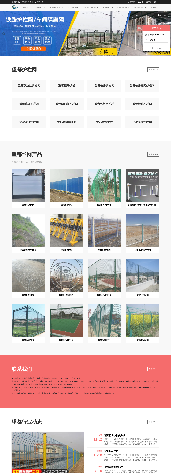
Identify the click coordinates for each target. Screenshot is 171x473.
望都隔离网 (108, 7)
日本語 (148, 2)
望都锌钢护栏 (123, 7)
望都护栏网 (73, 7)
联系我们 (153, 8)
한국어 (156, 2)
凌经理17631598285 (154, 34)
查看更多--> (153, 70)
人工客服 (149, 40)
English (140, 2)
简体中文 (131, 2)
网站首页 (26, 8)
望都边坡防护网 (56, 7)
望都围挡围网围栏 (90, 7)
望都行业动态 (39, 8)
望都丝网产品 (140, 7)
